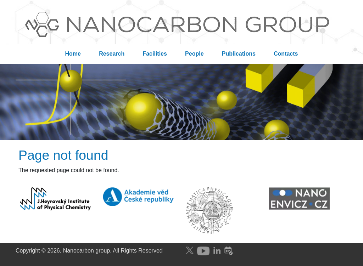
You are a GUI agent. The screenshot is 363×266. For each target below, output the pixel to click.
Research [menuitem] (111, 54)
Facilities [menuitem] (155, 54)
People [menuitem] (194, 54)
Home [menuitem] (73, 54)
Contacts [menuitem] (286, 54)
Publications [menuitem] (239, 54)
